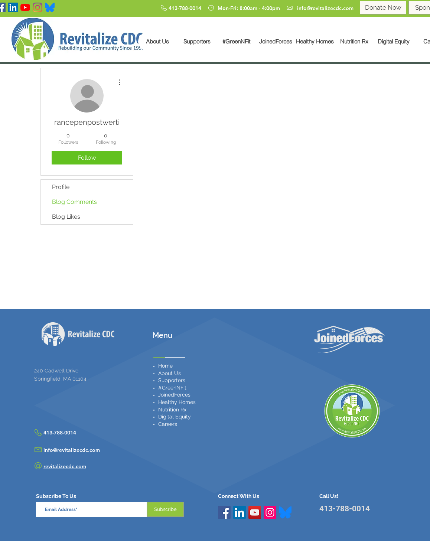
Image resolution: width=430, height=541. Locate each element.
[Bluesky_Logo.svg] (285, 512)
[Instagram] (37, 7)
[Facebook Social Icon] (224, 512)
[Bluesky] (50, 7)
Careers (167, 424)
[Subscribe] (165, 509)
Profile (60, 186)
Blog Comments (74, 201)
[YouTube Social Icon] (254, 512)
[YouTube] (25, 7)
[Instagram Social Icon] (270, 512)
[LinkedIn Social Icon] (13, 7)
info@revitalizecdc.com (71, 450)
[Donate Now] (383, 7)
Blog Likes (66, 216)
